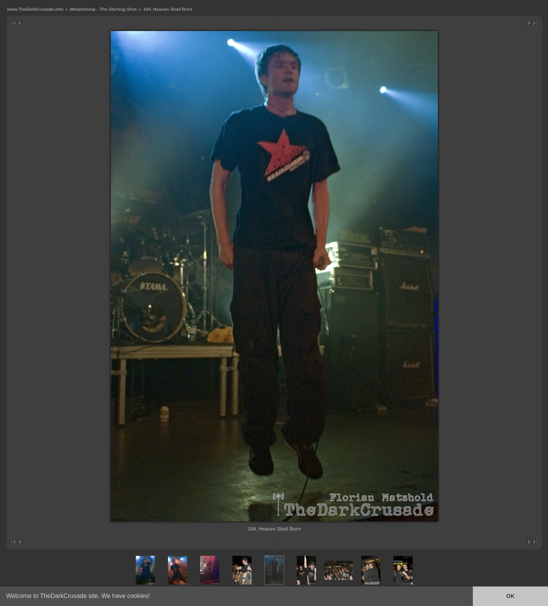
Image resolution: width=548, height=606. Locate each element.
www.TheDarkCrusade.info (35, 9)
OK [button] (510, 596)
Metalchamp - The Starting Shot (103, 9)
